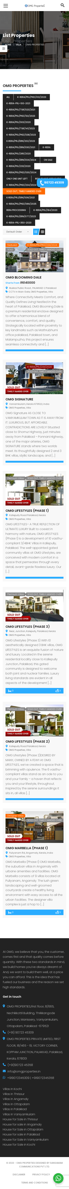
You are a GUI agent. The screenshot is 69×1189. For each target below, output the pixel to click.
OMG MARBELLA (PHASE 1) (27, 848)
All (8, 97)
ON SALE (48, 159)
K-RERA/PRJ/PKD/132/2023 (20, 115)
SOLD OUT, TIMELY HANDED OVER (23, 191)
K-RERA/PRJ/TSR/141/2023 (20, 128)
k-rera (46, 147)
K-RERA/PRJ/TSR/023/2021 (20, 109)
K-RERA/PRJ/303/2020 (18, 122)
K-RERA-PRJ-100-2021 (18, 103)
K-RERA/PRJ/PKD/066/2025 (21, 203)
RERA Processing (16, 210)
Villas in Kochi (12, 1089)
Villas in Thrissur (13, 1094)
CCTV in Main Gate (19, 291)
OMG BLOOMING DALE (24, 277)
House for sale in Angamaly (22, 1124)
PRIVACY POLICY (41, 1174)
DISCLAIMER (19, 1174)
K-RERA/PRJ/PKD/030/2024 (21, 172)
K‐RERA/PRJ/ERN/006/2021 (20, 197)
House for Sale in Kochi (19, 1144)
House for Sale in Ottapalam (23, 1129)
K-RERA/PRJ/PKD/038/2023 (21, 134)
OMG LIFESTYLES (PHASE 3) (28, 626)
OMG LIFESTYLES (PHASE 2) (28, 741)
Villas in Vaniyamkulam (19, 1114)
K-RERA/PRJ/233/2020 (18, 166)
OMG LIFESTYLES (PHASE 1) (27, 510)
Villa (18, 44)
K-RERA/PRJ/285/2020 (18, 153)
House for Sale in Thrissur (20, 1119)
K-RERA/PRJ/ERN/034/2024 (21, 159)
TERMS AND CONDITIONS (34, 1182)
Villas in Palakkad (15, 1109)
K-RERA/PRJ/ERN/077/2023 (21, 216)
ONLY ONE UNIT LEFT (17, 178)
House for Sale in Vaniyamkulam (26, 1139)
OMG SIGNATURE (19, 399)
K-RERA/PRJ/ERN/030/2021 (20, 147)
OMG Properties (39, 291)
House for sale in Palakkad (21, 1134)
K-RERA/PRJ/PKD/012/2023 (31, 97)
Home (8, 44)
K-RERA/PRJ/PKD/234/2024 (21, 185)
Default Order (14, 231)
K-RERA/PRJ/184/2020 (45, 210)
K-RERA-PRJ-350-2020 (18, 222)
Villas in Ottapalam (16, 1104)
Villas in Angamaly (16, 1099)
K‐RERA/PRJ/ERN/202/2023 (20, 141)
